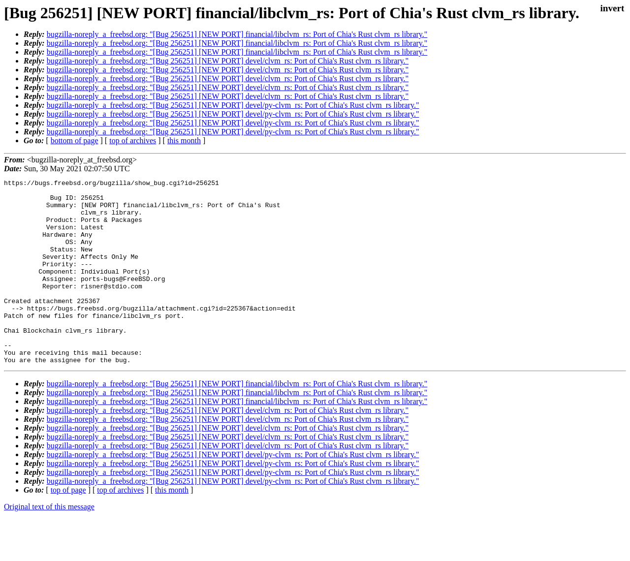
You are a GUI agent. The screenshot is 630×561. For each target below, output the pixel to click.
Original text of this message (49, 543)
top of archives (132, 140)
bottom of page (74, 140)
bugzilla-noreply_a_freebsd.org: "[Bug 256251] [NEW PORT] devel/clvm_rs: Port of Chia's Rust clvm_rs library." (228, 61)
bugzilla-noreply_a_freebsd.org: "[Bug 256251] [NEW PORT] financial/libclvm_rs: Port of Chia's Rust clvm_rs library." (237, 34)
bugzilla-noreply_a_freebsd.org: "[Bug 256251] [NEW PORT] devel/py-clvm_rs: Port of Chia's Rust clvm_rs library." (233, 105)
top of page (68, 527)
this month (184, 140)
